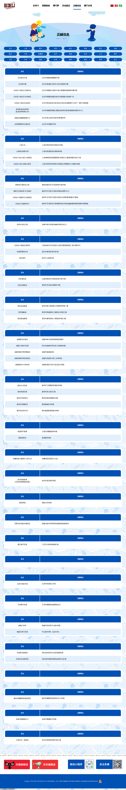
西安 (100, 48)
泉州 (85, 54)
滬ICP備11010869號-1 (75, 781)
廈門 (115, 54)
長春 (100, 59)
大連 (25, 54)
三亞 (100, 54)
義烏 (85, 59)
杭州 (55, 54)
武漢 (55, 59)
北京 (10, 48)
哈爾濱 (40, 54)
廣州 (40, 48)
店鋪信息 (74, 6)
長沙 (115, 59)
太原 (10, 59)
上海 (25, 48)
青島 (85, 48)
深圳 (55, 48)
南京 (70, 48)
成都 (115, 48)
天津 (25, 59)
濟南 (70, 54)
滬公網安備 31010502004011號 (89, 781)
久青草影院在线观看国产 (7, 789)
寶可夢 (53, 6)
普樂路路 (43, 6)
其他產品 (63, 6)
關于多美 (85, 6)
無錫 (40, 59)
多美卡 (33, 6)
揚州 (70, 59)
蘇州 (10, 54)
